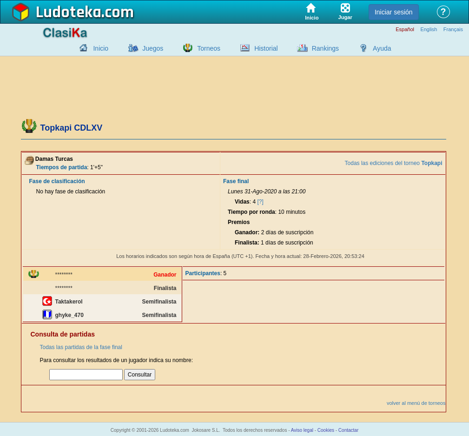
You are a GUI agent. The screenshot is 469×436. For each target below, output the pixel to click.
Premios (239, 222)
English (428, 29)
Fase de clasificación (57, 181)
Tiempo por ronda (251, 212)
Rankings (325, 48)
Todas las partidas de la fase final (81, 347)
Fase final (236, 181)
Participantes (202, 273)
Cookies (325, 430)
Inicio (100, 48)
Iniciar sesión (394, 12)
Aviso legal (302, 430)
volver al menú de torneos (416, 403)
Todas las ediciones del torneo (394, 163)
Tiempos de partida (61, 167)
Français (453, 29)
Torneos (208, 48)
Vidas (242, 201)
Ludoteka (68, 12)
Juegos (152, 48)
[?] (260, 201)
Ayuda (382, 48)
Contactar (348, 430)
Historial (266, 48)
